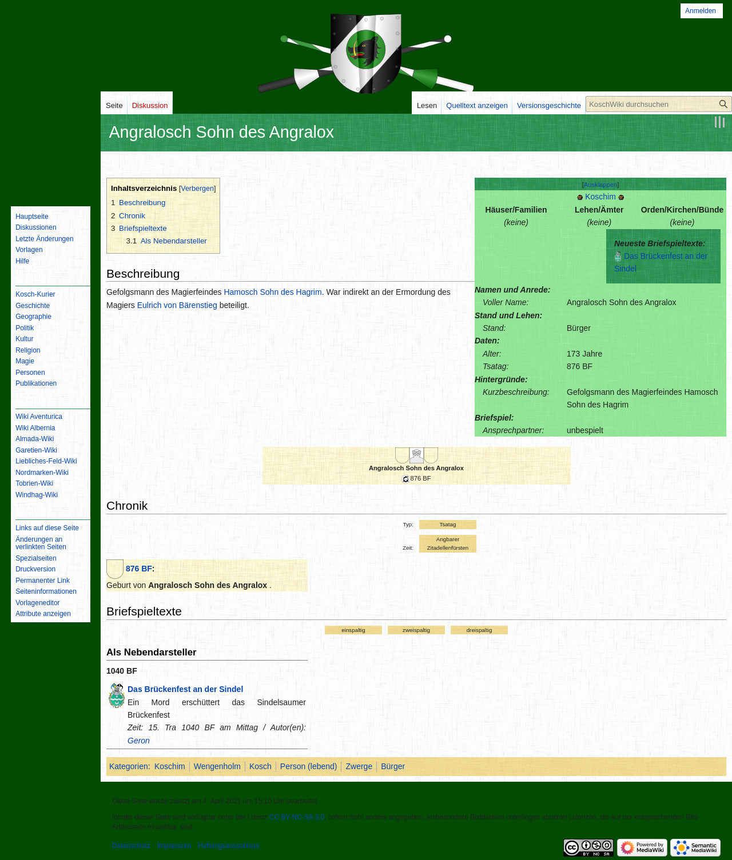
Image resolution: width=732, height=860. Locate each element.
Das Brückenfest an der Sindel (185, 689)
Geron (139, 740)
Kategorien (128, 766)
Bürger (393, 766)
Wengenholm (217, 766)
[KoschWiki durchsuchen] (659, 104)
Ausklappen (600, 184)
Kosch (260, 766)
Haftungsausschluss (228, 846)
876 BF (139, 568)
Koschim (600, 196)
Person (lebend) (308, 766)
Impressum (174, 846)
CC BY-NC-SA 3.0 (296, 817)
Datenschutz (131, 846)
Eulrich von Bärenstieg (177, 305)
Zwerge (358, 766)
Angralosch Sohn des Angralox (416, 468)
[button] (600, 184)
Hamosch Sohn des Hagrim (272, 292)
